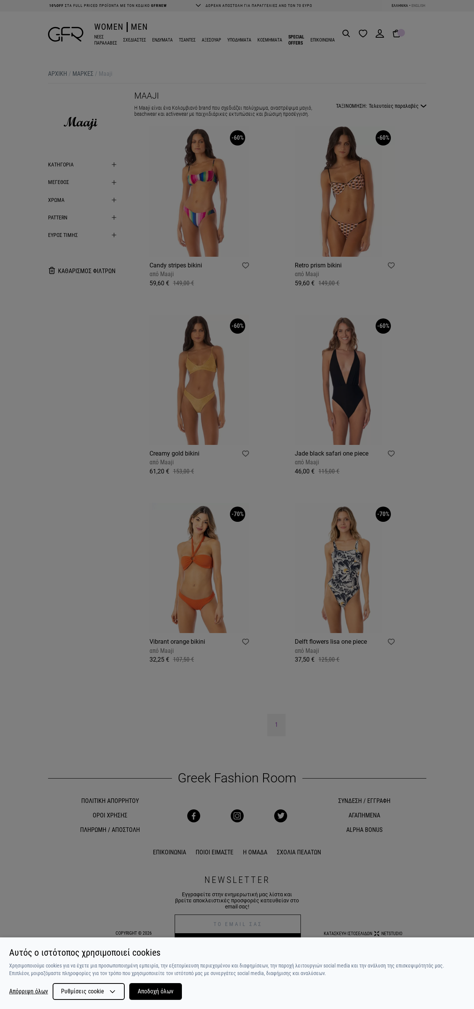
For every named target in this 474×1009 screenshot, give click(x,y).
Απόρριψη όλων (28, 991)
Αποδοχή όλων (156, 991)
